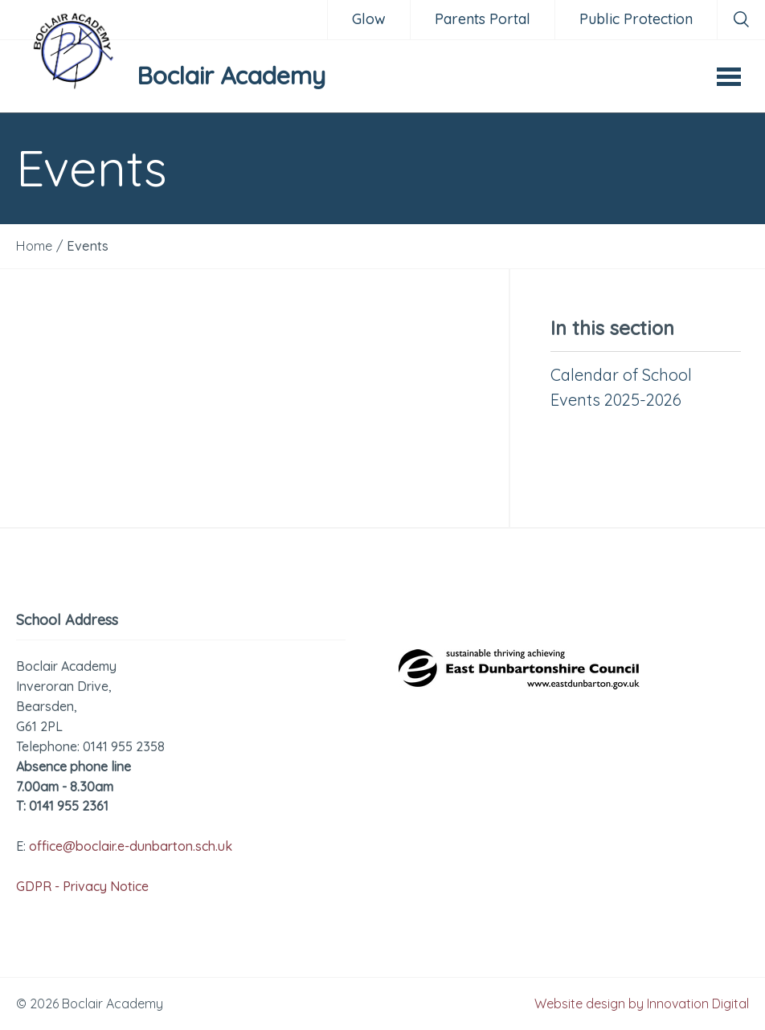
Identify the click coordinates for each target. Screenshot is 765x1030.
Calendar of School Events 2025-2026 (621, 387)
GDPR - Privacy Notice (82, 886)
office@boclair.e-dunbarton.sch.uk (130, 846)
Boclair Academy (231, 75)
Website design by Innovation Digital (641, 1003)
